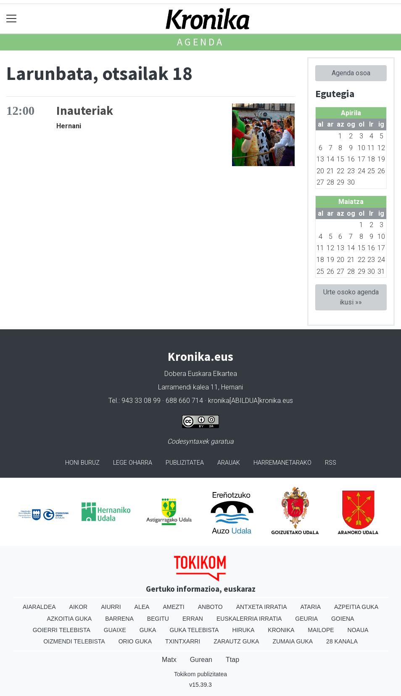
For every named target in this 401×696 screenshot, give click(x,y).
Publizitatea (185, 462)
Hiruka (243, 630)
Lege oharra (132, 462)
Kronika (281, 630)
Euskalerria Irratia (249, 618)
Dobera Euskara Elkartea (200, 374)
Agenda (200, 41)
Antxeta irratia (261, 606)
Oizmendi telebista (74, 641)
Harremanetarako (282, 462)
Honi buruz (82, 462)
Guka (148, 630)
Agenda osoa (351, 73)
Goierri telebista (61, 630)
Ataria (310, 606)
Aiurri (111, 606)
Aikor (78, 606)
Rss (330, 462)
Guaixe (115, 630)
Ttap (232, 659)
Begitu (158, 618)
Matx (169, 659)
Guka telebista (194, 630)
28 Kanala (342, 641)
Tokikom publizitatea (200, 674)
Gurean (201, 659)
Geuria (306, 618)
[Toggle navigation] (12, 18)
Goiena (342, 618)
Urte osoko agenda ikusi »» (351, 297)
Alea (142, 606)
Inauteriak (84, 110)
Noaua (358, 630)
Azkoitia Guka (69, 618)
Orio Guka (135, 641)
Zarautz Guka (236, 641)
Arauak (228, 462)
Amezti (173, 606)
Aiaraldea (39, 606)
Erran (192, 618)
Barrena (119, 618)
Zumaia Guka (292, 641)
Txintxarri (182, 641)
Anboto (210, 606)
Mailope (321, 630)
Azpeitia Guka (356, 606)
